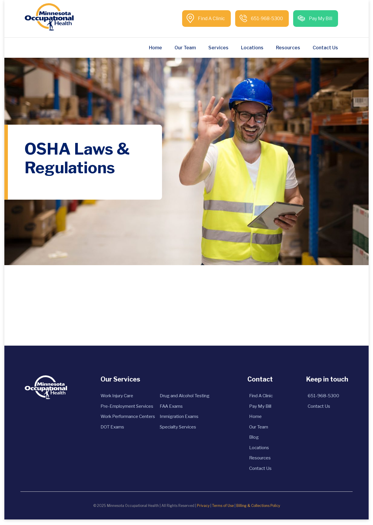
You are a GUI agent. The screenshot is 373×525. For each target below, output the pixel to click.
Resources (288, 47)
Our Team (185, 47)
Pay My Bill (320, 18)
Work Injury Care (113, 396)
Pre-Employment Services (123, 407)
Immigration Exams (182, 418)
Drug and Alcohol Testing (189, 396)
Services (218, 47)
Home (155, 47)
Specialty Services (181, 429)
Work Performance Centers (125, 418)
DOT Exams (106, 429)
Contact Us (325, 47)
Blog (257, 440)
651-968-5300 (266, 18)
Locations (252, 47)
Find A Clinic (211, 18)
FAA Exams (173, 407)
